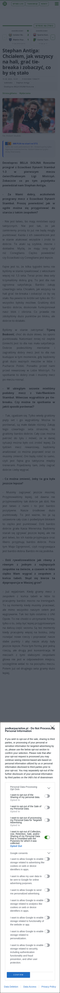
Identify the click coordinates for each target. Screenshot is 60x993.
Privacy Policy (49, 986)
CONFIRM (18, 975)
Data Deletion (11, 986)
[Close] (53, 728)
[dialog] (30, 857)
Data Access (29, 986)
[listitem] (30, 788)
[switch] (47, 796)
